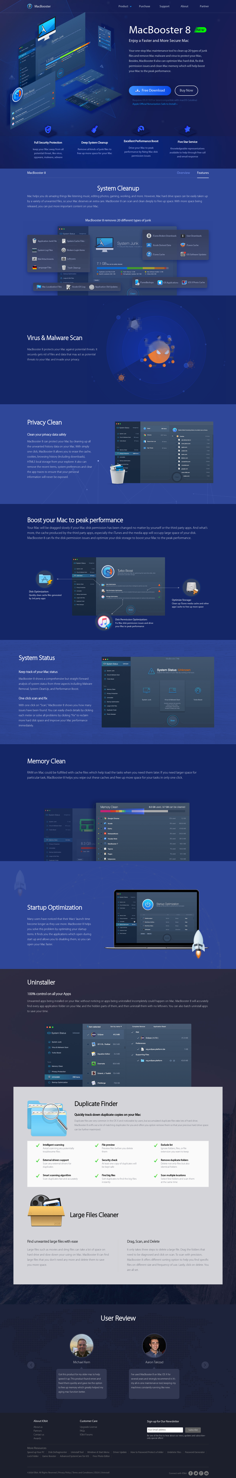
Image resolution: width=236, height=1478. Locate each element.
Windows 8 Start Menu (98, 1452)
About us (38, 1427)
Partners (38, 1431)
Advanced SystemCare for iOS (74, 1456)
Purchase (144, 6)
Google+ (201, 1473)
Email (206, 1473)
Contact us (39, 1434)
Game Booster (49, 1456)
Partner (204, 6)
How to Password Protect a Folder (147, 1452)
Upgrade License (88, 1427)
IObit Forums (86, 1434)
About (184, 6)
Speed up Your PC (35, 1452)
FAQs (82, 1431)
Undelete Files (174, 1452)
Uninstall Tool (77, 1452)
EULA (97, 1473)
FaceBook (190, 1473)
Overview (183, 173)
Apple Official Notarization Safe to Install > (155, 104)
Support (164, 6)
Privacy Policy (64, 1473)
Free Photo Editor (101, 1456)
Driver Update (120, 1452)
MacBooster (42, 6)
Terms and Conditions (82, 1473)
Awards (37, 1438)
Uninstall (105, 1473)
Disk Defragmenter (57, 1452)
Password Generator (195, 1452)
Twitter (196, 1473)
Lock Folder (32, 1456)
